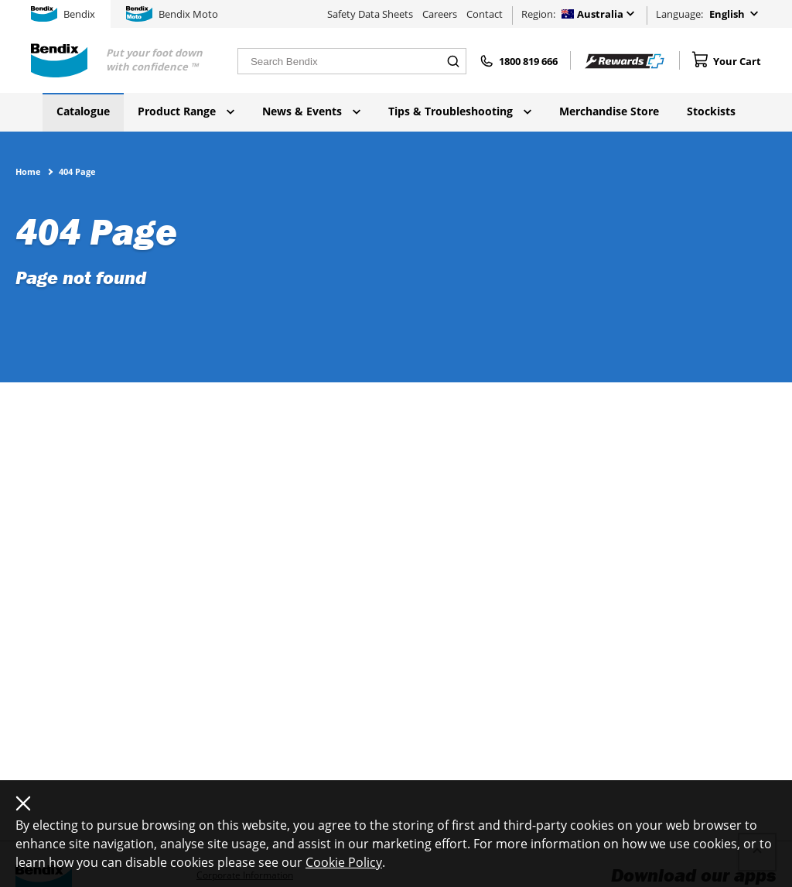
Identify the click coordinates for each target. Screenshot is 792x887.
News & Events (311, 111)
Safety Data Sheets (370, 14)
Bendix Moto (172, 14)
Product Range (186, 111)
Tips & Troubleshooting (459, 111)
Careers (439, 14)
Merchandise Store (609, 111)
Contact (484, 14)
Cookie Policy (344, 862)
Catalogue (83, 111)
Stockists (711, 111)
